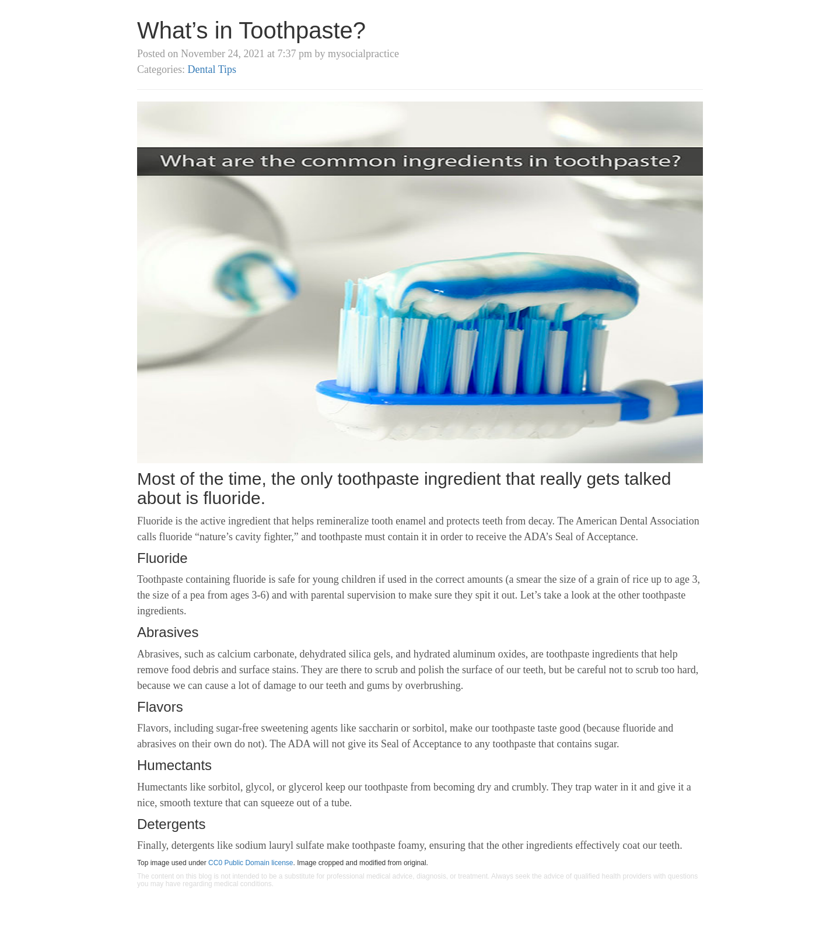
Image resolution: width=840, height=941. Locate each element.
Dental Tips (211, 69)
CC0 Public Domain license (250, 863)
